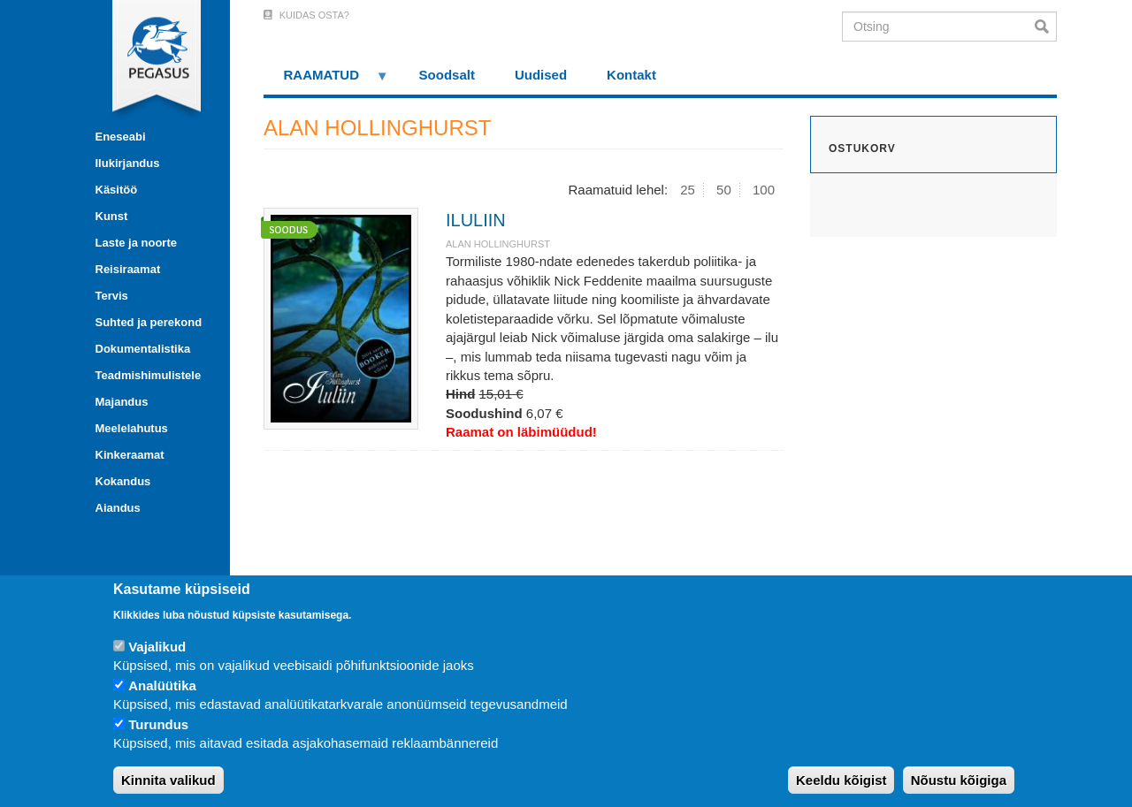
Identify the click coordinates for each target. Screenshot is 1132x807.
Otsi (1046, 26)
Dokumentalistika (143, 348)
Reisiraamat (128, 269)
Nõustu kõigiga (958, 780)
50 (723, 189)
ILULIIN (476, 220)
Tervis (112, 295)
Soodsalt (447, 74)
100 (764, 189)
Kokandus (123, 481)
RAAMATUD (326, 81)
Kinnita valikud (168, 780)
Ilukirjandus (128, 163)
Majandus (122, 401)
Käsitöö (117, 189)
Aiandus (118, 507)
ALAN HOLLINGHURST (498, 244)
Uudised (541, 74)
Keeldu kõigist (841, 780)
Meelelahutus (132, 428)
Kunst (112, 216)
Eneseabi (121, 136)
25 (687, 189)
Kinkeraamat (130, 454)
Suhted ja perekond (149, 322)
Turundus (158, 724)
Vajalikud (157, 646)
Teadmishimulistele (149, 375)
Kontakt (631, 74)
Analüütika (162, 685)
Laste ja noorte (136, 242)
